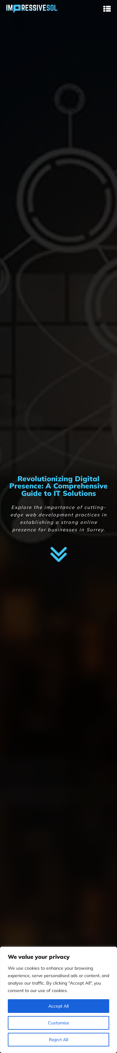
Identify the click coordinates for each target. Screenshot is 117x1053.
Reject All (58, 1039)
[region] (58, 1000)
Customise (58, 1023)
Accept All (58, 1006)
